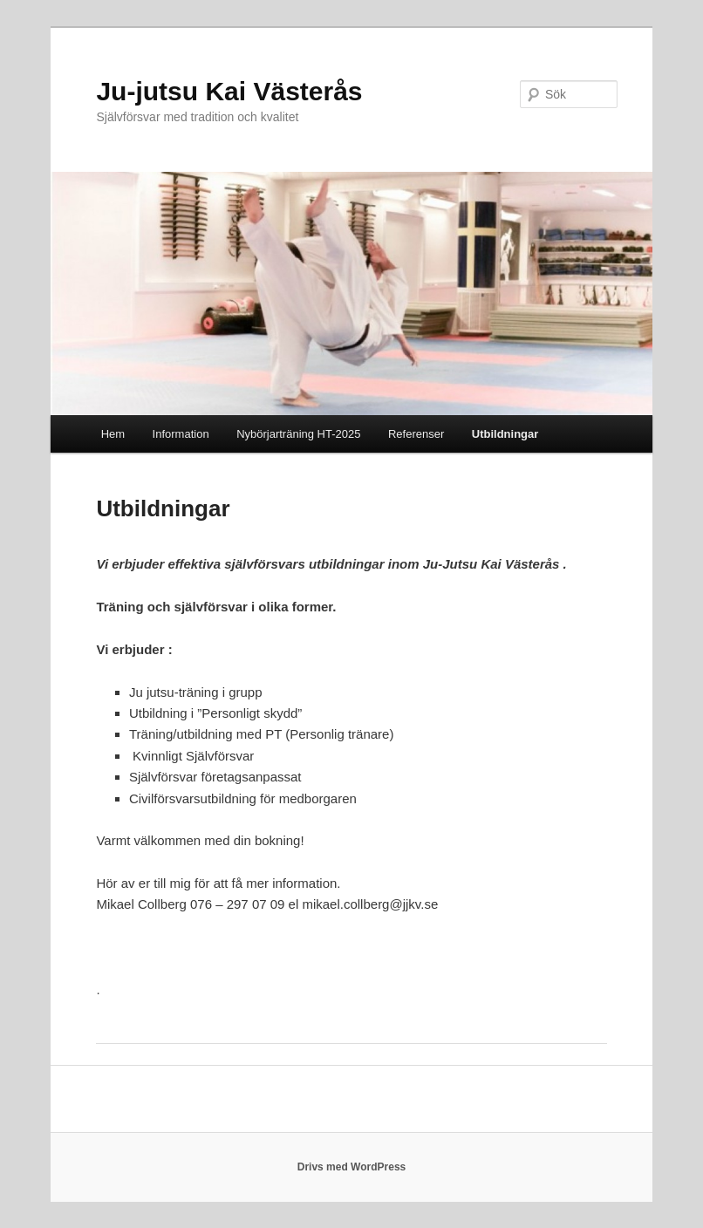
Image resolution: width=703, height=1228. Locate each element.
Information (181, 433)
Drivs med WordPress (351, 1167)
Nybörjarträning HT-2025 (298, 433)
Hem (113, 433)
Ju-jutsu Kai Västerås (229, 91)
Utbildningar (505, 433)
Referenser (416, 433)
